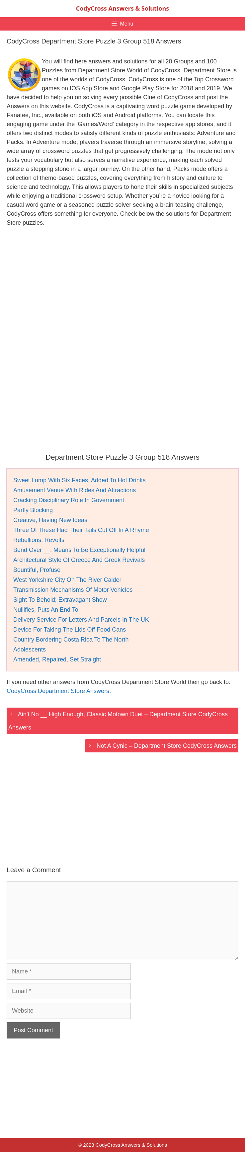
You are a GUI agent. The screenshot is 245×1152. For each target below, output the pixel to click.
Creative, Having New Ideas (50, 520)
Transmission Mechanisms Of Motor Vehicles (72, 589)
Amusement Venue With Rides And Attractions (74, 490)
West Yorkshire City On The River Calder (67, 579)
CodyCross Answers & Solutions (122, 8)
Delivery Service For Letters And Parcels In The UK (81, 619)
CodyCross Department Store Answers (58, 691)
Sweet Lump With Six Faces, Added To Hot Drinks (79, 480)
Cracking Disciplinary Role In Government (68, 500)
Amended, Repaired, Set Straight (57, 659)
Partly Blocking (33, 510)
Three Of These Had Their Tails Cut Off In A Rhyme (81, 530)
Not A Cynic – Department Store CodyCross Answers (167, 745)
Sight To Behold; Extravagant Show (60, 599)
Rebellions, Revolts (38, 540)
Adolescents (29, 649)
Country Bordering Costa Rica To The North (71, 639)
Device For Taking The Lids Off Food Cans (69, 629)
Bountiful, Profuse (36, 570)
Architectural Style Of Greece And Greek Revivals (79, 560)
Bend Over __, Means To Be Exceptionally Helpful (79, 550)
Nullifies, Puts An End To (45, 609)
